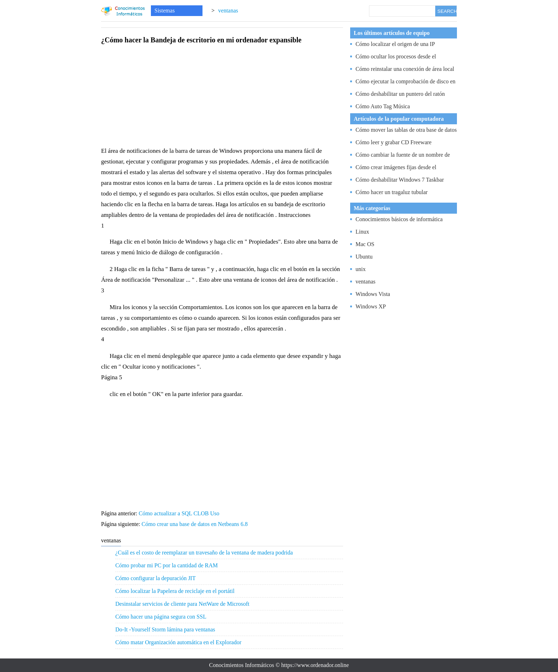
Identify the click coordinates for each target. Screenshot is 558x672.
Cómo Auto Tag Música (383, 106)
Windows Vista (373, 294)
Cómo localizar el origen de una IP (395, 44)
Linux (362, 232)
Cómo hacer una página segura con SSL (160, 617)
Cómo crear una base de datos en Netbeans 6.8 (195, 524)
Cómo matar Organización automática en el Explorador (178, 642)
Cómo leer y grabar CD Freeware (394, 142)
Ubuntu (364, 257)
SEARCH (447, 11)
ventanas (228, 10)
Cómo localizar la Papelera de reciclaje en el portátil (175, 591)
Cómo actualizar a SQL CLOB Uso (180, 513)
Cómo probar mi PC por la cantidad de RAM (166, 565)
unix (360, 269)
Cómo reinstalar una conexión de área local (405, 69)
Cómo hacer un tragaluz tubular (392, 192)
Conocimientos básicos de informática (399, 219)
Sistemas (164, 10)
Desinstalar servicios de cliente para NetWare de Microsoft (182, 604)
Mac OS (365, 244)
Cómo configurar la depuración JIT (155, 578)
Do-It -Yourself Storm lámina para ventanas (165, 629)
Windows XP (371, 306)
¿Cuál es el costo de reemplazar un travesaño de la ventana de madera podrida (204, 552)
